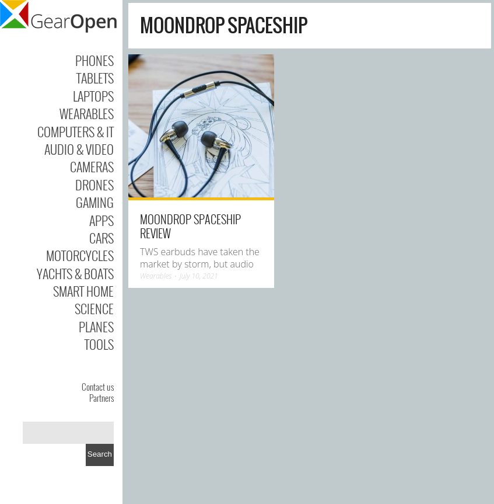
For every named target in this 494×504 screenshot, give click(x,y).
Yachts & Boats (75, 273)
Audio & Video (79, 149)
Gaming (95, 202)
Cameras (92, 166)
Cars (101, 237)
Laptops (93, 95)
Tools (99, 344)
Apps (101, 220)
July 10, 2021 (199, 276)
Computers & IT (75, 131)
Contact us (98, 386)
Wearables (86, 113)
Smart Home (83, 290)
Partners (101, 397)
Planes (96, 326)
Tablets (95, 77)
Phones (94, 60)
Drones (94, 184)
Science (94, 308)
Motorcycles (80, 255)
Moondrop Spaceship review (190, 226)
